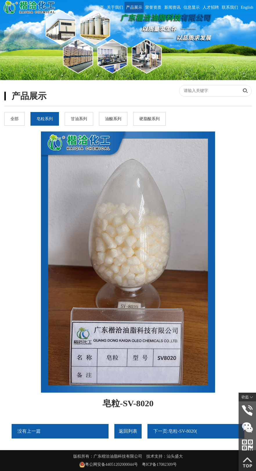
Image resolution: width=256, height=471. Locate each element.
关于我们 (115, 7)
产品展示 (134, 7)
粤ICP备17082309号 (159, 464)
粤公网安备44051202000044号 (113, 464)
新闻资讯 (172, 7)
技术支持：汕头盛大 (164, 456)
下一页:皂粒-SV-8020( (175, 431)
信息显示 (191, 7)
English (247, 7)
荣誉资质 (153, 7)
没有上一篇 (29, 431)
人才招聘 (211, 7)
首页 (100, 7)
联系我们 (230, 7)
